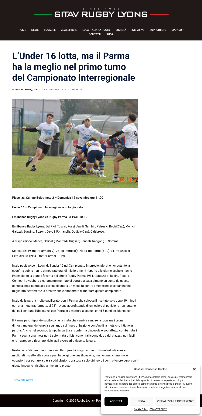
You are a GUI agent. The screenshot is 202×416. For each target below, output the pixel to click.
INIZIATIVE (138, 29)
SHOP (109, 34)
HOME (22, 29)
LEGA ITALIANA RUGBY (96, 29)
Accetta (116, 401)
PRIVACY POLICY (158, 409)
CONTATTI (95, 34)
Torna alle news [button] (22, 389)
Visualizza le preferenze (175, 401)
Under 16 (76, 98)
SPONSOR (177, 29)
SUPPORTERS (158, 29)
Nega (141, 401)
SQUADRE (50, 29)
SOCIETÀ (120, 29)
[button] (194, 369)
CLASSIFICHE (69, 29)
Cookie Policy (141, 409)
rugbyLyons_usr (26, 98)
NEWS (35, 29)
